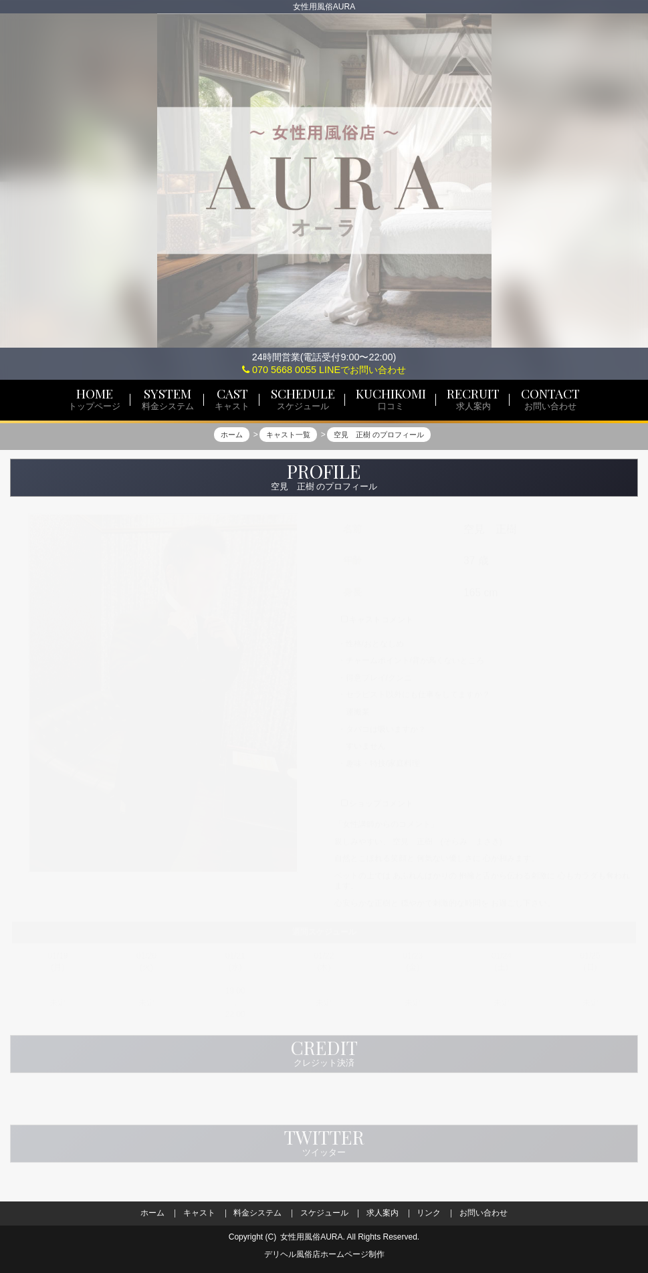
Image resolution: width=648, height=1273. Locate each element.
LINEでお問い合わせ (362, 369)
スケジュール (324, 1213)
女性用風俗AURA (311, 1237)
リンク (429, 1213)
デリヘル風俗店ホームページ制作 (324, 1254)
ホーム (152, 1213)
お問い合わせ (483, 1213)
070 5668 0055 (279, 369)
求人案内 (382, 1213)
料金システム (257, 1213)
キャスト (199, 1213)
